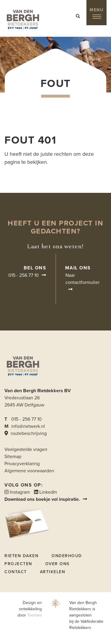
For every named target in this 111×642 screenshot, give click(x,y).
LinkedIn (45, 492)
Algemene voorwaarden (29, 471)
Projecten (18, 563)
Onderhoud (67, 555)
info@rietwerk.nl (28, 426)
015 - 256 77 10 (23, 275)
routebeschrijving (25, 433)
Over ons (57, 563)
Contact (15, 571)
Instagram (17, 492)
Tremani (34, 615)
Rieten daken (21, 555)
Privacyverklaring (22, 464)
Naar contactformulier (82, 278)
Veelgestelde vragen (25, 449)
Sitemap (12, 457)
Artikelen (52, 571)
